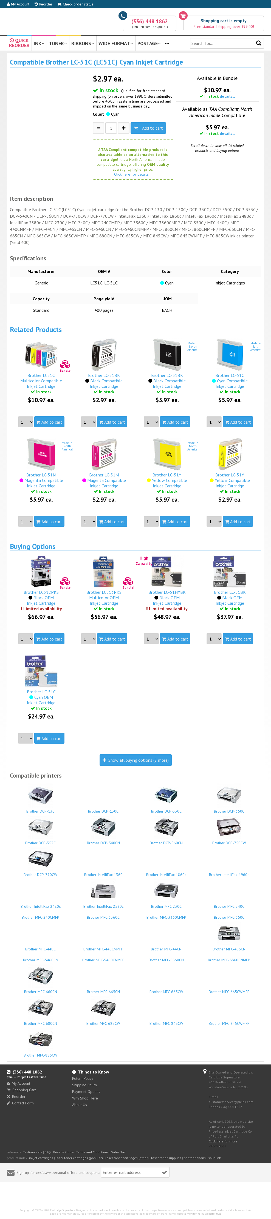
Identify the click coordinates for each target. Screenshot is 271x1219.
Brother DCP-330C (166, 798)
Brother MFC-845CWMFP (229, 1021)
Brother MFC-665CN (103, 989)
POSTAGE (149, 43)
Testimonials (32, 1152)
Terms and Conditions (92, 1152)
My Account (18, 4)
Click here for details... (132, 174)
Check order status (75, 4)
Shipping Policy (84, 1085)
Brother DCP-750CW (229, 830)
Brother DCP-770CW (40, 861)
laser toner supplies (166, 1158)
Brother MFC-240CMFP (40, 915)
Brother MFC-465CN (229, 936)
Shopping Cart (21, 1089)
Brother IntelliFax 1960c (229, 872)
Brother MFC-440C (40, 947)
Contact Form (20, 1103)
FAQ (48, 1152)
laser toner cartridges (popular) (79, 1158)
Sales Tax (118, 1152)
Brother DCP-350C (229, 798)
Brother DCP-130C (103, 809)
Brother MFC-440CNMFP (103, 947)
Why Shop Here (85, 1098)
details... (227, 96)
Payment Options (86, 1091)
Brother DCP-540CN (103, 830)
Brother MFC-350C (229, 915)
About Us (79, 1104)
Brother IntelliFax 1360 (103, 872)
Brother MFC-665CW (166, 989)
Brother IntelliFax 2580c (103, 893)
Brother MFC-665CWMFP (229, 989)
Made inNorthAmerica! (192, 346)
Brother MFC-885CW (40, 1042)
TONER (58, 43)
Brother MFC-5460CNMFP (103, 957)
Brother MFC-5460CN (40, 957)
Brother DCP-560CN (166, 830)
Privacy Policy (63, 1152)
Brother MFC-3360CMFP (166, 915)
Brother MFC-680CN (40, 1010)
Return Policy (82, 1078)
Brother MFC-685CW (103, 1010)
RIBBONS (82, 43)
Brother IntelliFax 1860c (166, 872)
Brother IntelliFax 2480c (40, 904)
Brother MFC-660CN (40, 979)
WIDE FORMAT (115, 43)
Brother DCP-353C (40, 830)
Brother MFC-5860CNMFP (229, 957)
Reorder (43, 4)
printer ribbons (195, 1158)
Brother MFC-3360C (103, 915)
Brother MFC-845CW (166, 1021)
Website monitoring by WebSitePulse (199, 1213)
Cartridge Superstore (62, 1210)
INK (39, 43)
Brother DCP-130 (40, 798)
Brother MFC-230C (166, 893)
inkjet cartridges (41, 1158)
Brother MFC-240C (229, 904)
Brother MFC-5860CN (166, 957)
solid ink (214, 1158)
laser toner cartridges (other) (127, 1158)
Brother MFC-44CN (166, 947)
